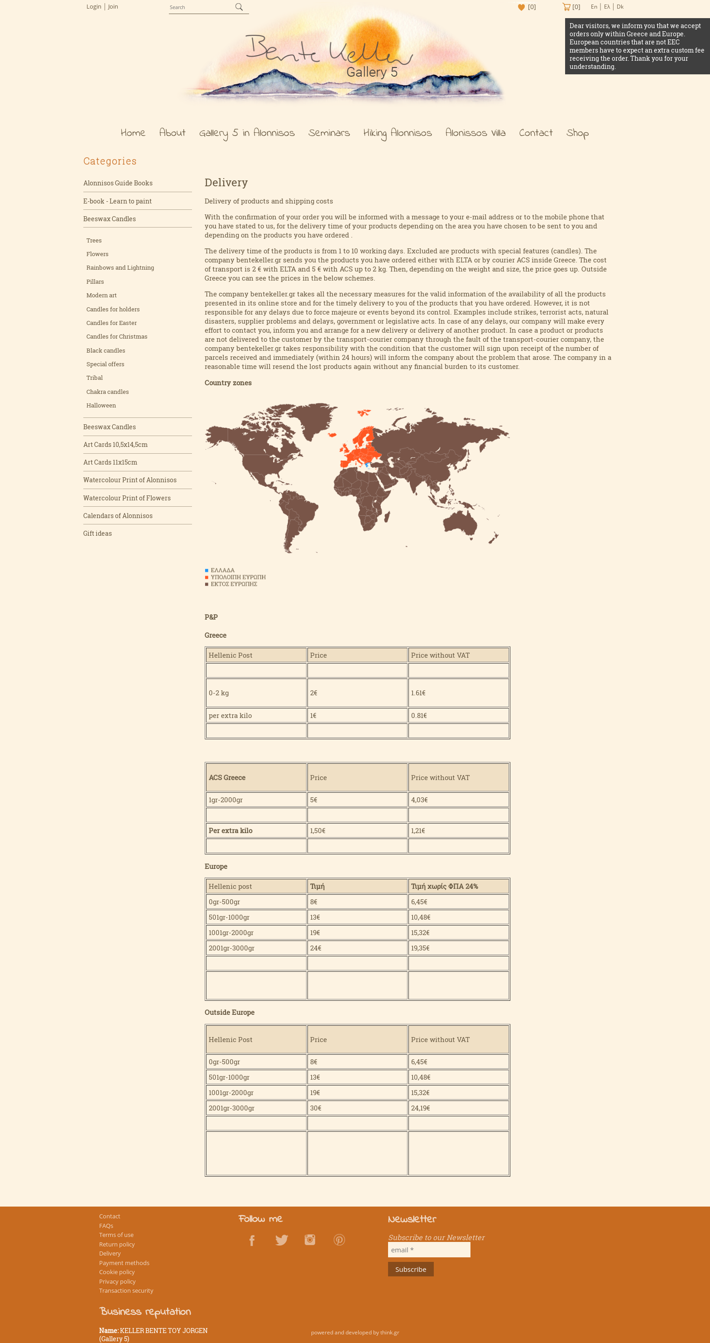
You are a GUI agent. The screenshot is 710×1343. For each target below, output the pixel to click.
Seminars (329, 137)
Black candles (105, 353)
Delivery (110, 1262)
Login (93, 6)
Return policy (117, 1253)
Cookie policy (117, 1280)
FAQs (107, 1234)
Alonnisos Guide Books (118, 186)
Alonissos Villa (476, 137)
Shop (577, 137)
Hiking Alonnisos (398, 137)
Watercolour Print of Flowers (127, 501)
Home (133, 137)
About (172, 137)
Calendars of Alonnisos (118, 518)
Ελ (607, 6)
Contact (536, 137)
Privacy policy (118, 1289)
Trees (94, 243)
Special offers (105, 367)
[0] (531, 6)
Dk (620, 6)
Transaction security (127, 1298)
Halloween (101, 408)
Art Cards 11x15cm (110, 465)
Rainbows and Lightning (120, 271)
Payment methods (125, 1271)
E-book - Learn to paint (117, 204)
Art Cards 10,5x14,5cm (115, 447)
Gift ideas (97, 536)
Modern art (101, 298)
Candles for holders (113, 312)
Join (113, 6)
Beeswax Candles (109, 222)
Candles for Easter (111, 326)
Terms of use (117, 1243)
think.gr (389, 1332)
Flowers (97, 257)
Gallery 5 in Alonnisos (247, 137)
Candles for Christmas (117, 340)
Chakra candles (107, 394)
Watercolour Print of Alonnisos (130, 483)
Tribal (94, 381)
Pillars (95, 284)
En (594, 6)
